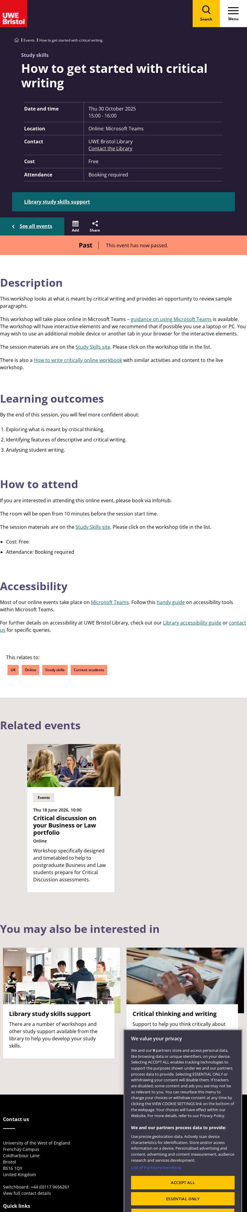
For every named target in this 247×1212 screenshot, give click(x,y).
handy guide (171, 602)
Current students (89, 669)
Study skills (55, 669)
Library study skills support (57, 201)
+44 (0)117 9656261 (50, 1187)
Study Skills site (92, 347)
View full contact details (27, 1193)
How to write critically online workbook (78, 360)
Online (30, 669)
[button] (75, 226)
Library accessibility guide (192, 622)
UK (13, 669)
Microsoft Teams (110, 602)
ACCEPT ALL (183, 1194)
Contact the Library (110, 148)
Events (29, 40)
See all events (36, 226)
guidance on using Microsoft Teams (171, 319)
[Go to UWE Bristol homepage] (16, 40)
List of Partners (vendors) (156, 1179)
